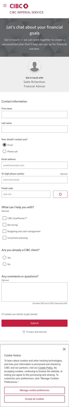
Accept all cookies (34, 399)
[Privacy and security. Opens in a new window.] (34, 331)
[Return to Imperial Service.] (19, 6)
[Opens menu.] (4, 5)
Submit (34, 323)
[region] (34, 375)
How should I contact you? (14, 139)
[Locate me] (60, 194)
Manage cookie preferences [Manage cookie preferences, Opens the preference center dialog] (34, 390)
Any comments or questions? (19, 276)
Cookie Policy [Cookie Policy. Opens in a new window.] (45, 368)
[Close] (64, 349)
